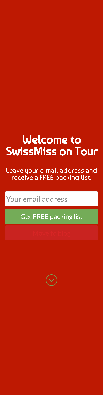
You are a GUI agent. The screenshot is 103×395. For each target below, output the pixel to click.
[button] (51, 145)
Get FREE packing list (51, 216)
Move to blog (51, 233)
